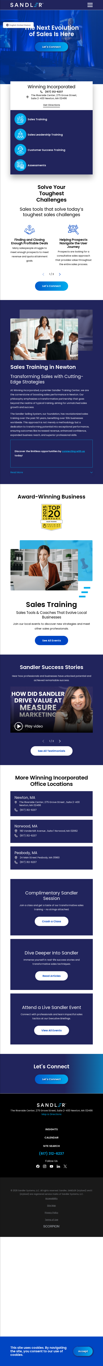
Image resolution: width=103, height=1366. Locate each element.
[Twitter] (65, 1166)
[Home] (26, 5)
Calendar (51, 1137)
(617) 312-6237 (54, 92)
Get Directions (51, 105)
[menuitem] (51, 1198)
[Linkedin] (58, 1166)
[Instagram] (44, 1166)
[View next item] (60, 274)
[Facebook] (37, 1166)
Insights (51, 1129)
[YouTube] (51, 1166)
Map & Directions (51, 1114)
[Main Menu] (90, 5)
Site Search (51, 1146)
